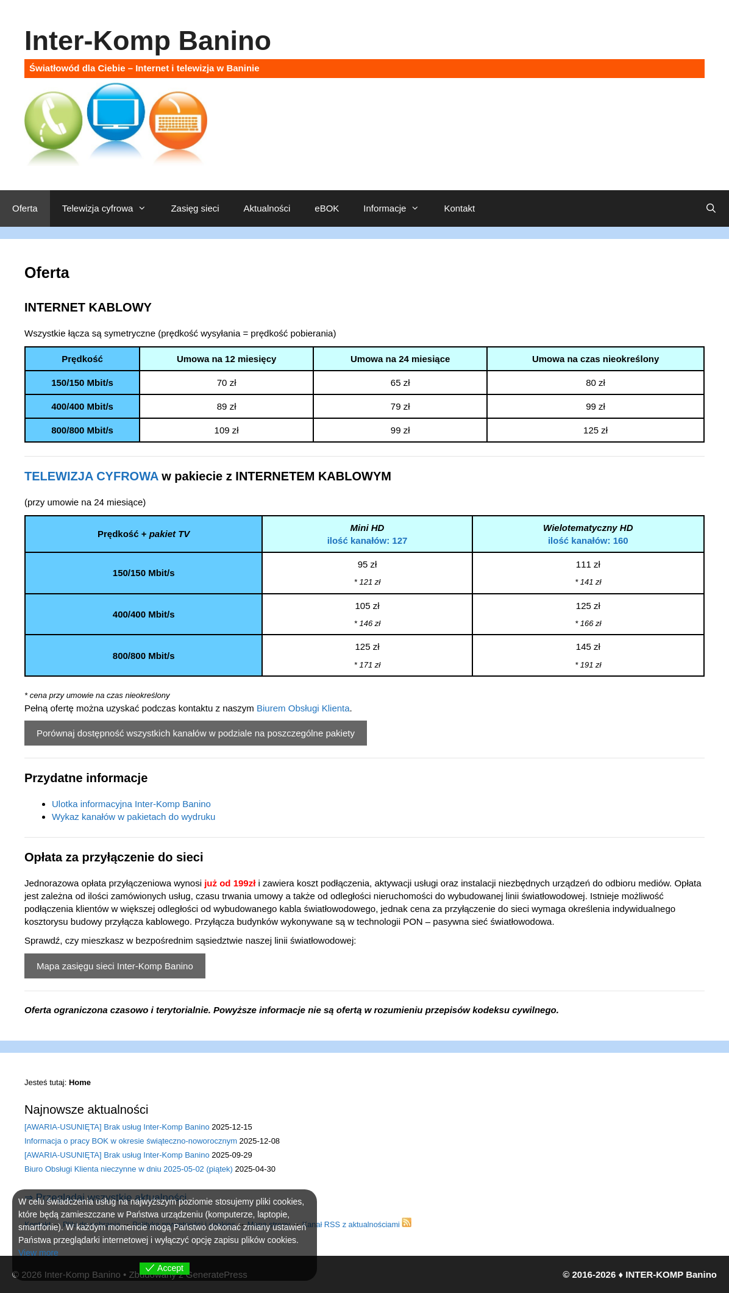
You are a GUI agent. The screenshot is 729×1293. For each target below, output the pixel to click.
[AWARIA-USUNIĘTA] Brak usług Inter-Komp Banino (117, 1126)
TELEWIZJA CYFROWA (91, 476)
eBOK (327, 208)
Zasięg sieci (195, 208)
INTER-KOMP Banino (671, 1274)
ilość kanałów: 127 (367, 540)
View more (38, 1253)
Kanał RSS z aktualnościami (357, 1224)
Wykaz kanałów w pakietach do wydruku (133, 816)
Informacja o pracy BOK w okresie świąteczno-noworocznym (130, 1140)
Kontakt (459, 208)
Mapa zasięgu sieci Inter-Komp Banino (115, 966)
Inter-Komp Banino (147, 40)
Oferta (25, 208)
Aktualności (267, 208)
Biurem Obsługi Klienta (303, 708)
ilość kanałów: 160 (588, 540)
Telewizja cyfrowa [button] (110, 208)
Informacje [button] (397, 208)
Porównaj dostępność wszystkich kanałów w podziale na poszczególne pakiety (196, 733)
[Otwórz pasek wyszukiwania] (711, 208)
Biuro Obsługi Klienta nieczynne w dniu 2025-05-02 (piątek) (128, 1169)
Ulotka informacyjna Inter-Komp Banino (131, 804)
